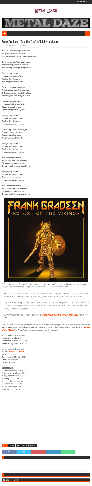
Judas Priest (47, 315)
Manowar (73, 315)
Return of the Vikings (18, 351)
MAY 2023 (33, 445)
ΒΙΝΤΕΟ (12, 445)
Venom (57, 315)
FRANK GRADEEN (22, 445)
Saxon (65, 315)
